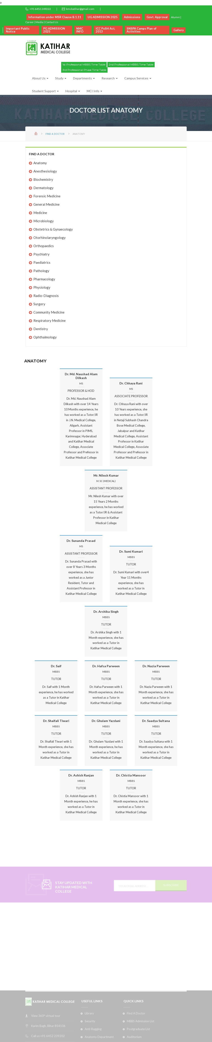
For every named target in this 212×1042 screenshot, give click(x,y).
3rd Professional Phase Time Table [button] (84, 70)
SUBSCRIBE (171, 891)
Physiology (41, 287)
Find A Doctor (55, 133)
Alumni (175, 17)
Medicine (40, 213)
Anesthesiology (45, 171)
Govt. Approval (157, 17)
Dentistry (40, 329)
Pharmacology (44, 279)
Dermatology (43, 188)
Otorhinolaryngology (49, 237)
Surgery (39, 304)
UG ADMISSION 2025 (103, 17)
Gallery (178, 30)
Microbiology (43, 221)
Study (60, 78)
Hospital (72, 91)
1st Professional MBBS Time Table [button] (84, 64)
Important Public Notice (18, 30)
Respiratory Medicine (49, 320)
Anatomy (40, 163)
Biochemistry (43, 179)
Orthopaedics (43, 246)
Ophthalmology (45, 337)
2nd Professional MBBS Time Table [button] (131, 64)
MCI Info (94, 91)
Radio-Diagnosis (46, 296)
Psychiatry (41, 254)
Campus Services (137, 78)
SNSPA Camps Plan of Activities (141, 30)
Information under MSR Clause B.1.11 (55, 17)
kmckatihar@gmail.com (80, 9)
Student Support (45, 91)
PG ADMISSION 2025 (54, 30)
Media (39, 22)
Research (110, 78)
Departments (84, 78)
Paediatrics (41, 262)
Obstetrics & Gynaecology (53, 229)
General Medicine (46, 204)
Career (29, 22)
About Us (40, 78)
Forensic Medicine (47, 196)
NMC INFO (79, 30)
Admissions (132, 17)
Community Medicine (49, 312)
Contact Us (51, 22)
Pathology (41, 271)
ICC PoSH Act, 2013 (105, 30)
